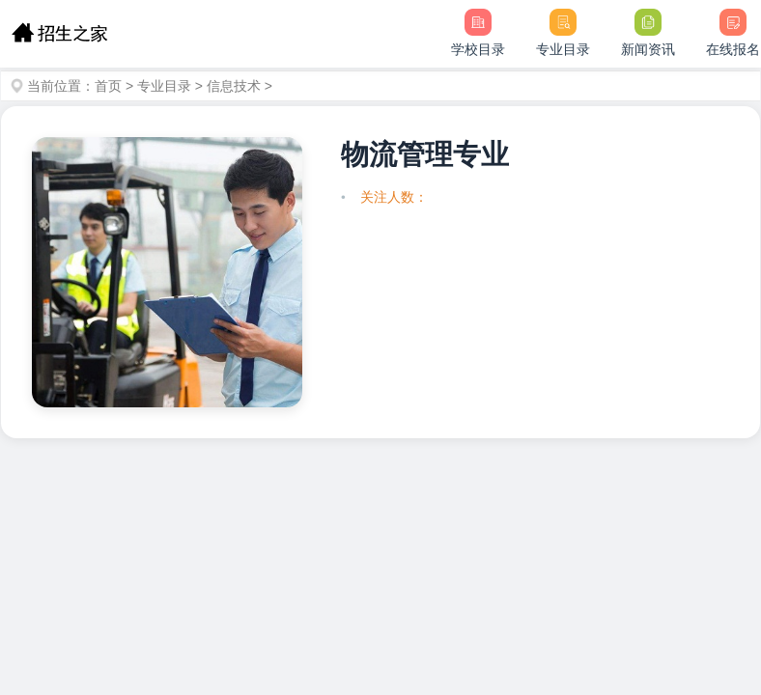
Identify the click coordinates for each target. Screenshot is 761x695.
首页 (108, 86)
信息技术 (234, 86)
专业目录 (164, 86)
